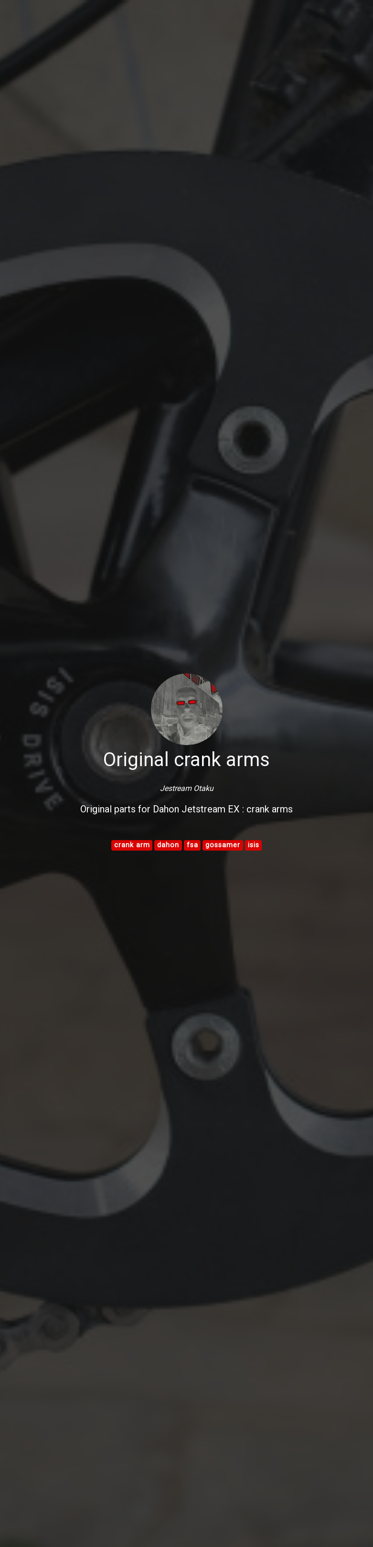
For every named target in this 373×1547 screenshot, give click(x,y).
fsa (192, 845)
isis (253, 845)
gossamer (222, 845)
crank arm (132, 845)
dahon (168, 845)
